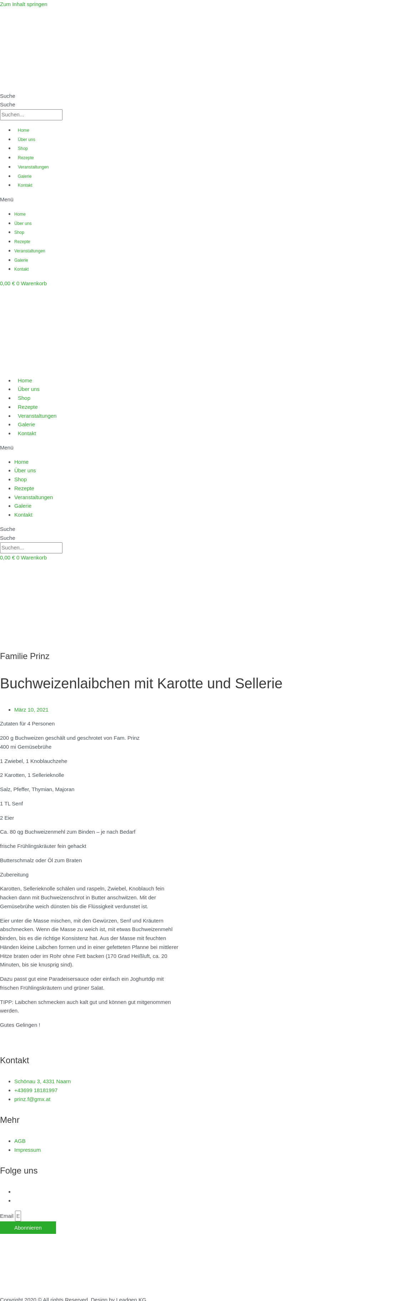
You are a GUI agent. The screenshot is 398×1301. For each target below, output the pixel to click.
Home (23, 130)
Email (7, 1216)
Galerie (25, 176)
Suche (7, 96)
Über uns (26, 139)
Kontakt (25, 185)
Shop (23, 148)
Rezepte (26, 157)
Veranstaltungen (33, 167)
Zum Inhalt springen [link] (23, 4)
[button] (199, 199)
